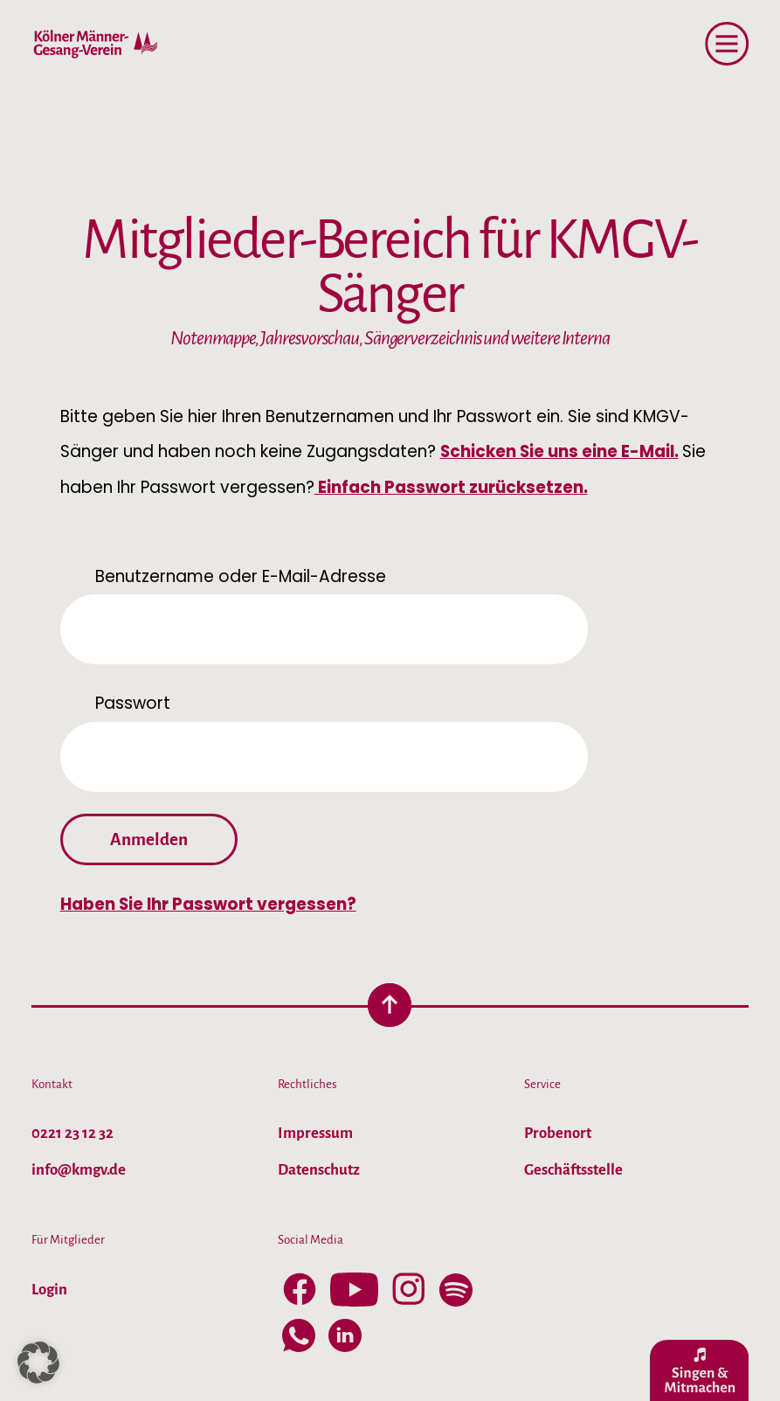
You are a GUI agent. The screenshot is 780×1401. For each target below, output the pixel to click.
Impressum (315, 1133)
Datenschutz (319, 1170)
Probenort (557, 1133)
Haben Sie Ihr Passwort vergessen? (208, 904)
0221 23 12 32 (72, 1133)
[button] (38, 1362)
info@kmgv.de (78, 1170)
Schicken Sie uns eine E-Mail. (559, 451)
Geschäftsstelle (573, 1170)
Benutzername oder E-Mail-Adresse (240, 576)
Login (49, 1289)
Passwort (132, 703)
